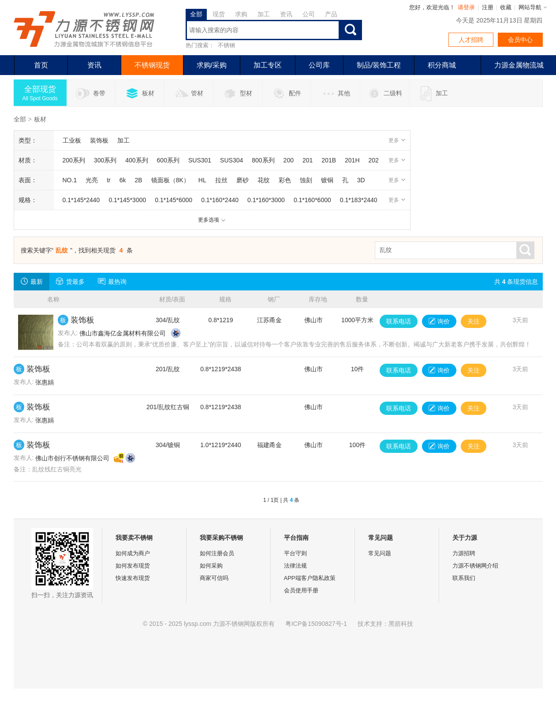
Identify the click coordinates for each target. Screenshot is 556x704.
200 (289, 160)
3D (361, 180)
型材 (237, 93)
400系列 (136, 160)
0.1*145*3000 (127, 199)
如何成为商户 (133, 553)
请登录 (466, 7)
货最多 (70, 281)
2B (138, 180)
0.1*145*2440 (81, 199)
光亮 (92, 180)
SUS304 (231, 160)
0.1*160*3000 (266, 199)
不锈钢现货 (152, 65)
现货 (219, 14)
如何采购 (211, 565)
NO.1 (70, 180)
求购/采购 (212, 65)
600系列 (168, 160)
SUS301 (199, 160)
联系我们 (463, 578)
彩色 (285, 180)
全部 (196, 14)
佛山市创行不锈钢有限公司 (72, 458)
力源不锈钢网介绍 (475, 565)
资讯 (286, 14)
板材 (139, 93)
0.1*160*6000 (312, 199)
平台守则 (295, 553)
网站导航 (530, 7)
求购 (241, 14)
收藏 (505, 7)
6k (122, 180)
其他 (335, 93)
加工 (263, 14)
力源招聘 (463, 553)
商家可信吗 (214, 578)
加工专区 (268, 65)
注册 (487, 7)
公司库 (319, 65)
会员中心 (520, 39)
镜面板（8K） (170, 180)
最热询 (112, 281)
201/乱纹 (168, 369)
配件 (286, 93)
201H (352, 160)
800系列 (263, 160)
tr (109, 180)
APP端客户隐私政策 (310, 578)
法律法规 (295, 565)
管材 (188, 93)
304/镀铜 (168, 444)
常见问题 (379, 553)
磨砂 (242, 180)
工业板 (72, 140)
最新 (31, 281)
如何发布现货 (133, 565)
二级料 (384, 93)
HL (202, 180)
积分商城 (442, 65)
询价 (439, 321)
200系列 (74, 160)
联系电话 (398, 321)
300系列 (105, 160)
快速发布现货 (133, 578)
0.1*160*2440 (220, 199)
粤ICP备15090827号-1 (316, 623)
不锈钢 (226, 45)
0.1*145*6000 (173, 199)
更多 (397, 140)
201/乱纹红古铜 (167, 406)
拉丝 (221, 180)
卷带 (90, 93)
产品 (331, 14)
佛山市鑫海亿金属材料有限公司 (122, 333)
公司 (308, 14)
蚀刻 (306, 180)
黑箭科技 (400, 623)
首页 (41, 65)
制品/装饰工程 (379, 65)
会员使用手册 (301, 590)
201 (307, 160)
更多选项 (212, 220)
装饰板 (99, 140)
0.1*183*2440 (358, 199)
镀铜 (327, 180)
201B (328, 160)
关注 (473, 321)
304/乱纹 (168, 320)
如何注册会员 (217, 553)
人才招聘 (471, 39)
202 (374, 160)
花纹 (263, 180)
